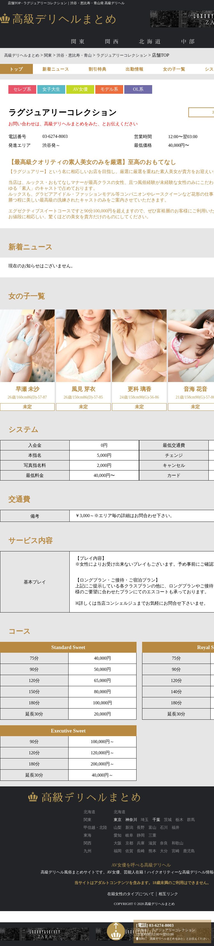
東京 (117, 820)
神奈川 (131, 820)
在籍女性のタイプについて (130, 894)
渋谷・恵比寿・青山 (74, 55)
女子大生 (51, 89)
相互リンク (168, 894)
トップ (16, 69)
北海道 (151, 41)
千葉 (156, 820)
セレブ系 (22, 89)
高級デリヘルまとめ (21, 55)
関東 (79, 41)
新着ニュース (55, 69)
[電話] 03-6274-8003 (155, 925)
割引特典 (97, 69)
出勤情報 (135, 69)
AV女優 (80, 89)
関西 (113, 41)
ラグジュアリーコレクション (121, 55)
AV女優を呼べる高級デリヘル (141, 865)
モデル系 (109, 89)
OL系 (138, 89)
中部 (189, 41)
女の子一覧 (174, 69)
